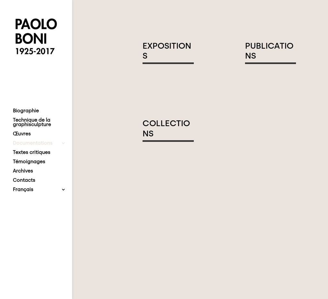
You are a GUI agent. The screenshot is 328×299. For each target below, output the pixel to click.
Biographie (26, 111)
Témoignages (29, 162)
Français (23, 189)
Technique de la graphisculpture (32, 122)
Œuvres (22, 134)
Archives (23, 171)
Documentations (33, 143)
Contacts (24, 180)
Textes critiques (31, 152)
